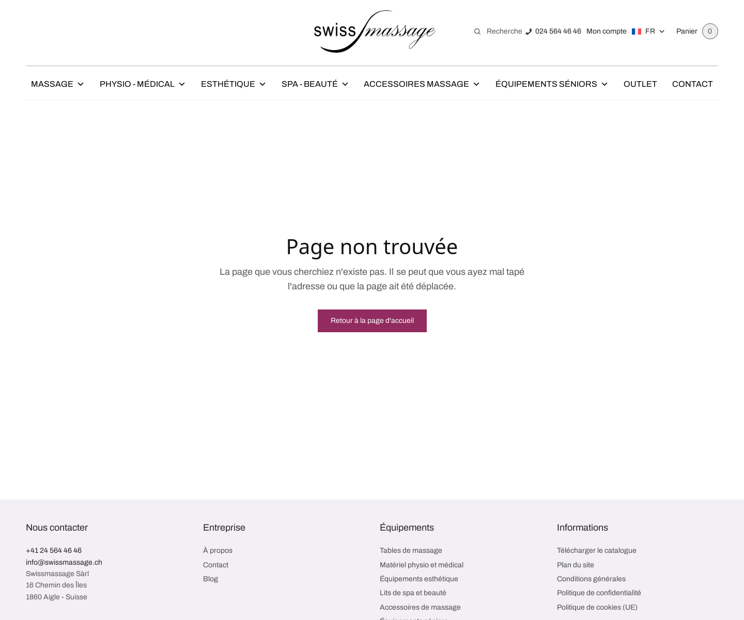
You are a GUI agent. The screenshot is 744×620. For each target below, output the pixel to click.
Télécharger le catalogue (597, 550)
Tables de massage (411, 550)
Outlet (640, 84)
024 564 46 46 (558, 31)
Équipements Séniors (552, 84)
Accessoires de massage (420, 607)
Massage (58, 84)
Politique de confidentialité (599, 593)
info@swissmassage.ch (64, 562)
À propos (218, 550)
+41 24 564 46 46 (54, 550)
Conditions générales (591, 579)
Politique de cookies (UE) (597, 607)
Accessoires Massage (422, 84)
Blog (210, 579)
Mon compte (606, 31)
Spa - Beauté (315, 84)
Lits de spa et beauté (413, 593)
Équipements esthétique (419, 579)
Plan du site (575, 565)
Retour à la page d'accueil (372, 320)
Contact (692, 84)
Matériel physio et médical (421, 565)
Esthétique (234, 84)
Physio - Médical (143, 84)
